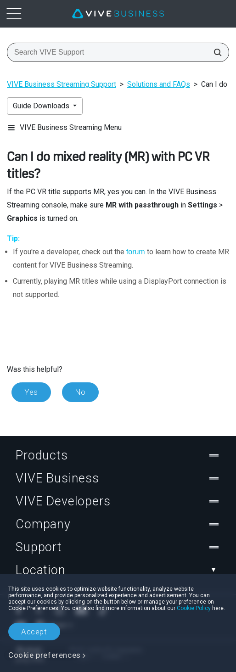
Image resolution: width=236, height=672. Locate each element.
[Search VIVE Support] (215, 52)
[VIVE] (118, 14)
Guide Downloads (42, 105)
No (80, 392)
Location (118, 570)
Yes (31, 392)
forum (135, 252)
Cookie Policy (194, 608)
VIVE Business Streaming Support (61, 84)
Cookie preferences (44, 655)
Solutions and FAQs (158, 84)
